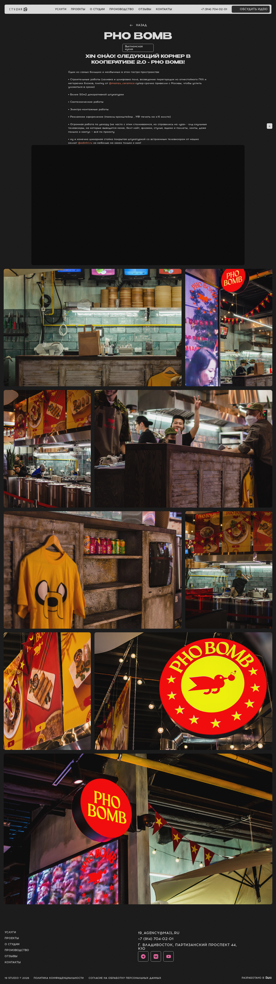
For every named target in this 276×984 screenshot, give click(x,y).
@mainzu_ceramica (122, 83)
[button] (251, 9)
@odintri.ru (85, 142)
